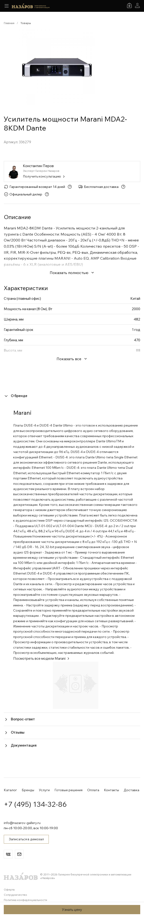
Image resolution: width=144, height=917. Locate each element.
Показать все (72, 358)
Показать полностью (72, 272)
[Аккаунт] (137, 5)
